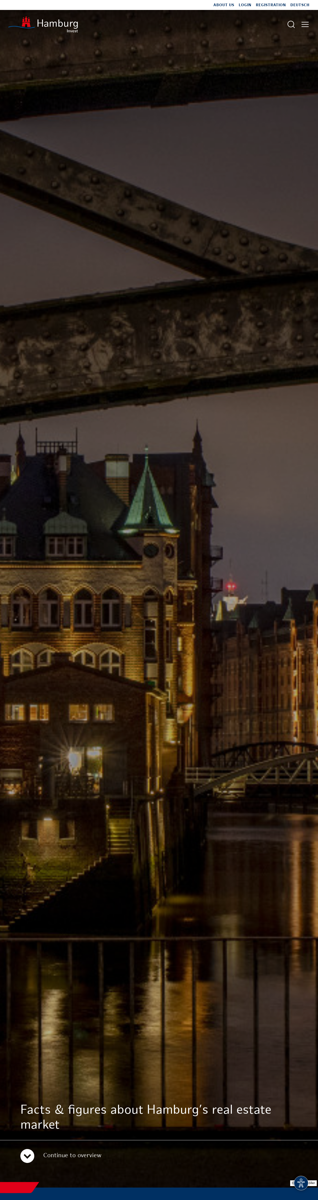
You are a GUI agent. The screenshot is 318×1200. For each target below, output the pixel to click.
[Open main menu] (305, 24)
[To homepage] (43, 24)
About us (223, 5)
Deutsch (300, 5)
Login (245, 5)
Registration (271, 5)
